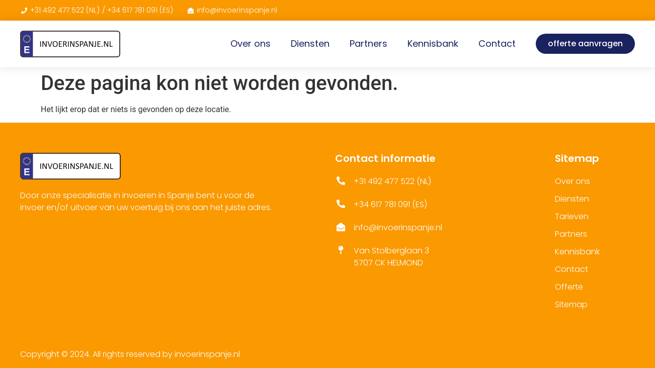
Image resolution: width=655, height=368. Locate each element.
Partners (368, 43)
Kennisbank (432, 43)
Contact (497, 43)
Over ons (250, 43)
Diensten (310, 43)
